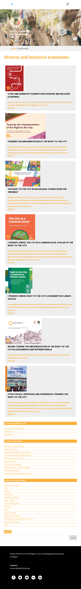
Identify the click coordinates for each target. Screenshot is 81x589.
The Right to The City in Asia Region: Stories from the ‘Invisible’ (37, 190)
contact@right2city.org (20, 568)
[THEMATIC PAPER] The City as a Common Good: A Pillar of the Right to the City (40, 244)
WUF (6, 525)
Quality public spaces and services (52, 152)
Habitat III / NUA (46, 102)
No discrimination (55, 203)
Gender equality (40, 150)
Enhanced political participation (53, 147)
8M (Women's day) (11, 485)
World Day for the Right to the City (32, 105)
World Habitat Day (11, 522)
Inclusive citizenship (57, 150)
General (12, 197)
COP (6, 488)
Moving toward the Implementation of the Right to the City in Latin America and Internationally (38, 348)
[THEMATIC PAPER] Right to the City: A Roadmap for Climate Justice (39, 297)
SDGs (6, 509)
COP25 (7, 491)
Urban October (10, 512)
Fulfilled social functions (20, 150)
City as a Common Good (19, 402)
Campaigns (14, 251)
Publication (9, 431)
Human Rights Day (12, 503)
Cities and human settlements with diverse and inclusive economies (39, 95)
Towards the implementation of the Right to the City (37, 141)
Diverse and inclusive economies (23, 102)
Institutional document (14, 428)
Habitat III (8, 494)
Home (13, 48)
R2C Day (7, 506)
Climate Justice (10, 449)
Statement (8, 434)
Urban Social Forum (12, 516)
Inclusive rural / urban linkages (22, 152)
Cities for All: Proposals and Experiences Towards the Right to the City (38, 395)
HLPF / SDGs (60, 102)
